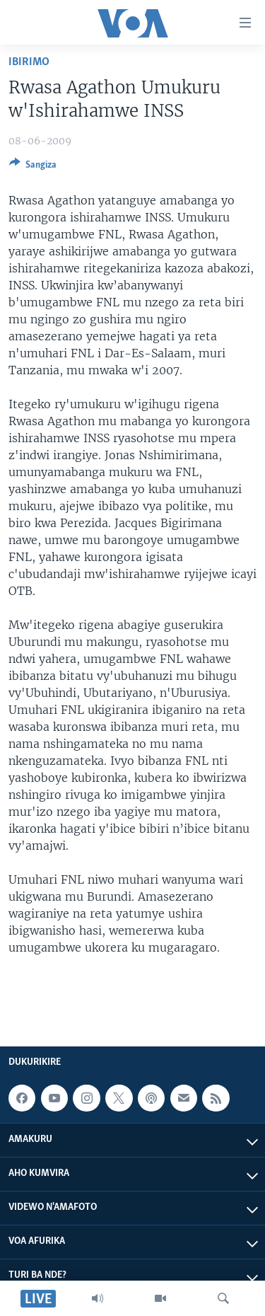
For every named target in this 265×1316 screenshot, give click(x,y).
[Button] (33, 167)
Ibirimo (28, 62)
